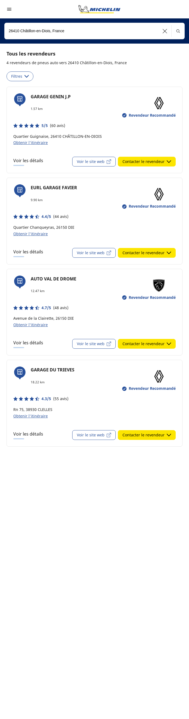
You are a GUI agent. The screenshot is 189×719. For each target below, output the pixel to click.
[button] (165, 31)
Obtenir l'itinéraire (30, 142)
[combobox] (94, 31)
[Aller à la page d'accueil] (99, 9)
